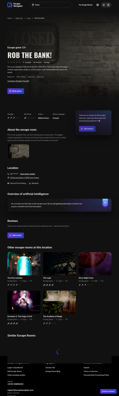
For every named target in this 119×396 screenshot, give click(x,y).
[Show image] (18, 151)
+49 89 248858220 (15, 384)
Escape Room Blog (53, 371)
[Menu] (106, 5)
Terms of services (91, 371)
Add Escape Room (14, 371)
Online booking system (16, 375)
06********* (14, 174)
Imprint (86, 368)
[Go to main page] (15, 4)
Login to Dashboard (15, 368)
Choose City (50, 368)
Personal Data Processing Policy (96, 375)
